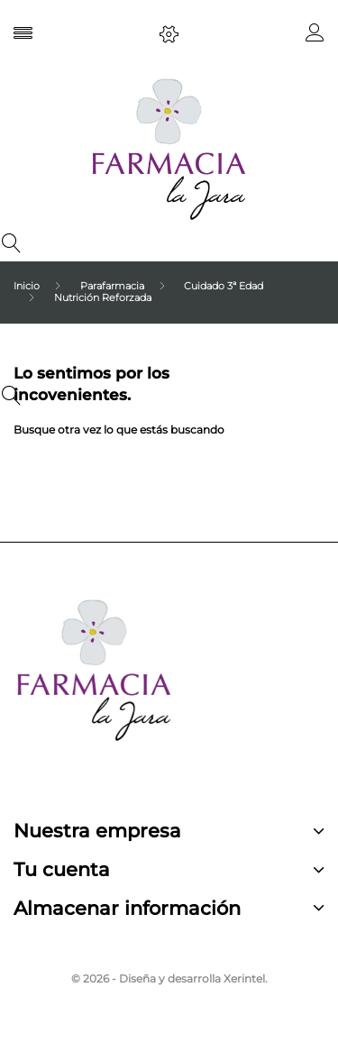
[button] (315, 36)
